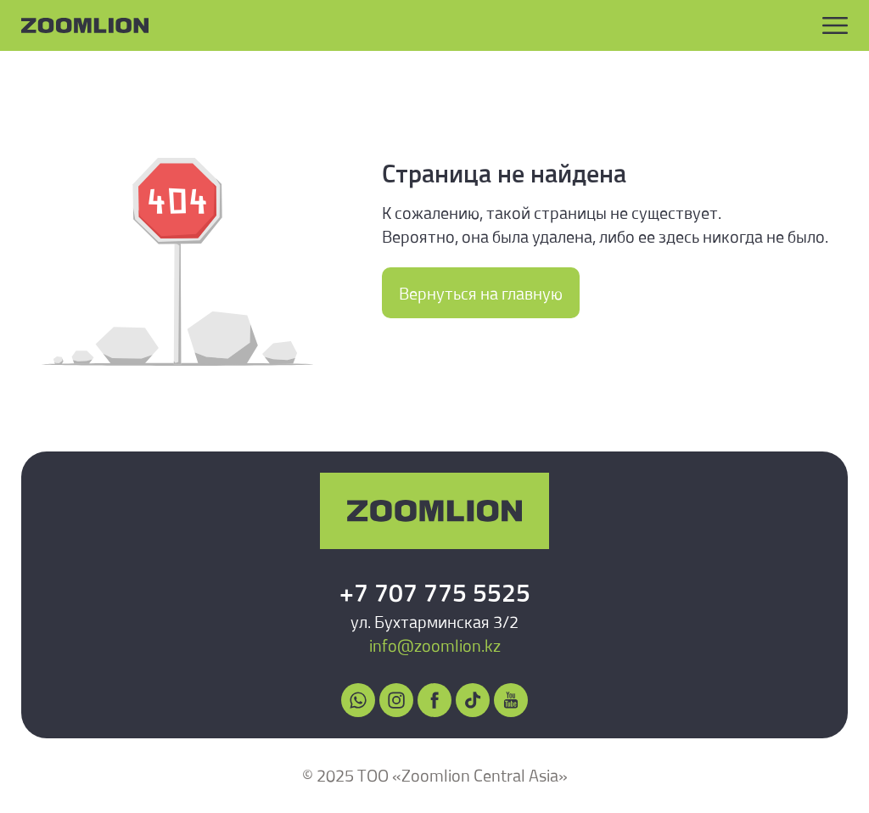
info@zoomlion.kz (435, 645)
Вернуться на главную (481, 293)
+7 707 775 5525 (434, 592)
